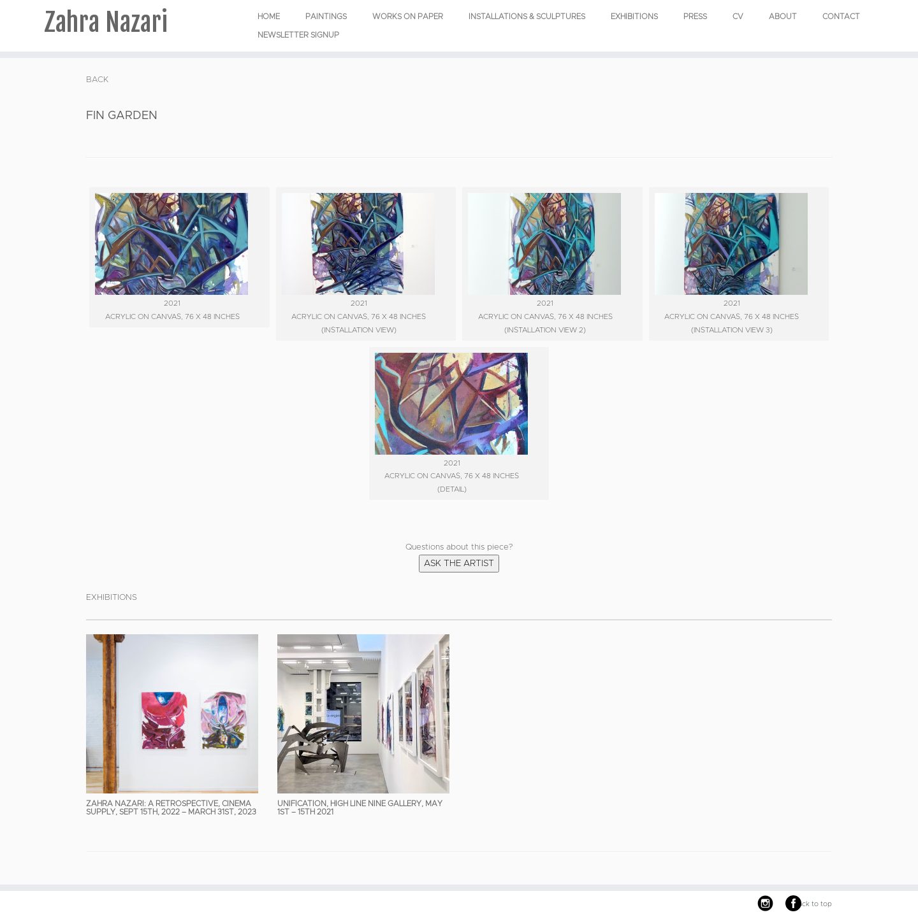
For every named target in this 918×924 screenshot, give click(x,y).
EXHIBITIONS (634, 16)
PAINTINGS (326, 16)
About (783, 16)
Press (695, 16)
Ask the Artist (459, 563)
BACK (97, 80)
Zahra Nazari (106, 22)
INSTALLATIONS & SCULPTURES (527, 16)
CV (737, 16)
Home (269, 16)
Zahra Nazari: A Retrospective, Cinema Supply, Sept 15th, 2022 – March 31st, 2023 (171, 808)
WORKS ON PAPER (407, 16)
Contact (841, 16)
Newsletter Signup (298, 35)
